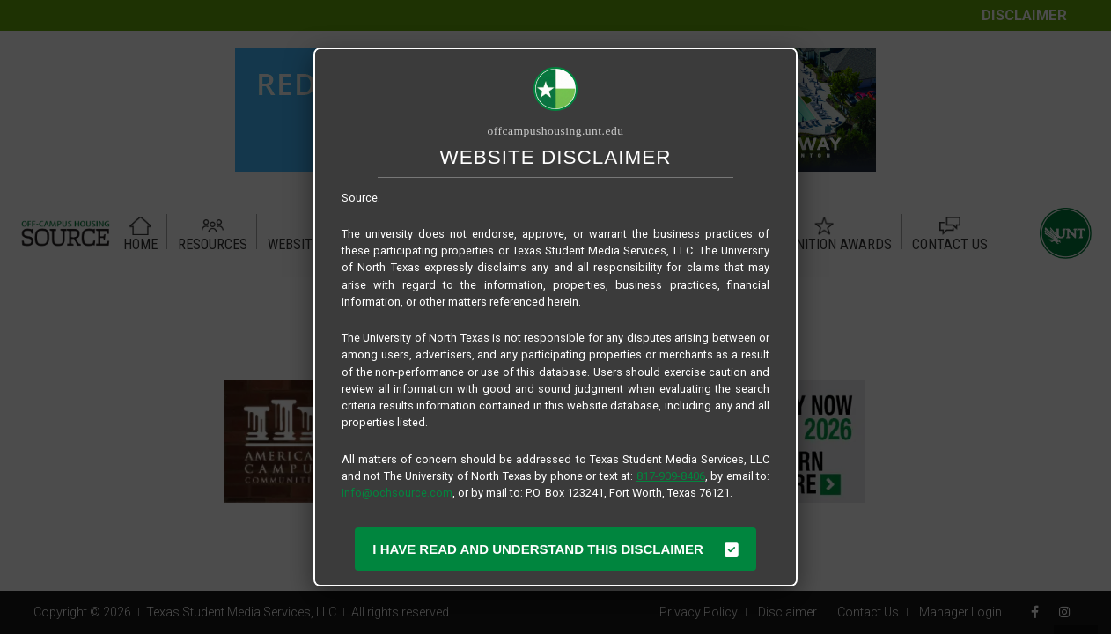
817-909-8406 (670, 476)
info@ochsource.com (397, 492)
